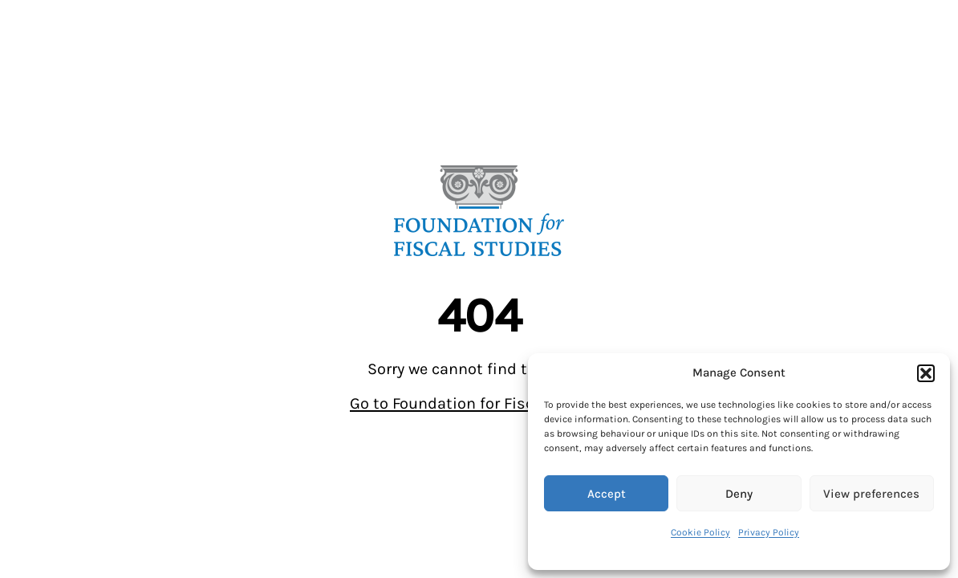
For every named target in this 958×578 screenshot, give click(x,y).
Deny (739, 493)
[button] (926, 373)
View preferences (871, 493)
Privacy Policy (768, 532)
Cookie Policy (700, 532)
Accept (606, 493)
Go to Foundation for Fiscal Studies (479, 403)
